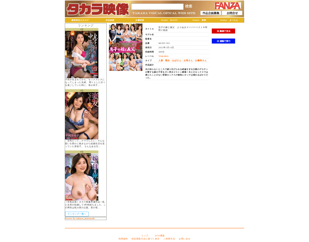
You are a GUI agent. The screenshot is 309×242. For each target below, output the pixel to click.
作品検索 (109, 20)
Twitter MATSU (169, 20)
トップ (144, 235)
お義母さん (201, 60)
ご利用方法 (169, 239)
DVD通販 (160, 235)
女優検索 (139, 20)
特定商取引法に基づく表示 (146, 239)
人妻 (160, 60)
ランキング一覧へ (77, 214)
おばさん (176, 60)
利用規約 (123, 239)
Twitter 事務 (199, 20)
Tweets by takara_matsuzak (80, 218)
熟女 (167, 60)
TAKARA (163, 56)
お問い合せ (184, 239)
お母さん (188, 60)
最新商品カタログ (80, 20)
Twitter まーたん (229, 20)
